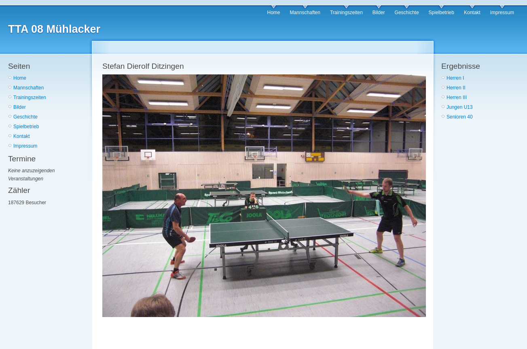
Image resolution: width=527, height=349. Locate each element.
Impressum (502, 12)
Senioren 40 (460, 117)
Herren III (457, 97)
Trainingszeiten (346, 12)
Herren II (456, 88)
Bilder (378, 12)
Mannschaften (305, 12)
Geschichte (407, 12)
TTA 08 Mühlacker (54, 29)
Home (273, 12)
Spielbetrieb (441, 12)
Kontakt (472, 12)
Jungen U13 (460, 107)
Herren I (455, 78)
